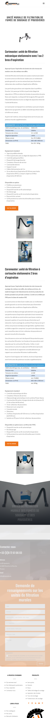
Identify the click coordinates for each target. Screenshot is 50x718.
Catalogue (11, 208)
